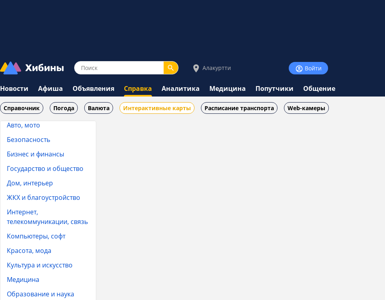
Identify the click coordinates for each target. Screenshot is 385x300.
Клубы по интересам (50, 190)
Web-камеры (306, 108)
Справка (138, 88)
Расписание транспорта (239, 108)
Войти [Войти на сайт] (308, 68)
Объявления (93, 88)
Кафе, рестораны (44, 159)
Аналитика (181, 88)
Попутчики (274, 88)
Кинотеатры (37, 175)
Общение (319, 88)
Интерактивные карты (157, 108)
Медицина (227, 88)
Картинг (32, 144)
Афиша (50, 88)
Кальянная (35, 129)
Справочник (22, 108)
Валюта (98, 108)
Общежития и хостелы (53, 205)
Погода (63, 108)
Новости (14, 88)
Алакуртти (211, 68)
